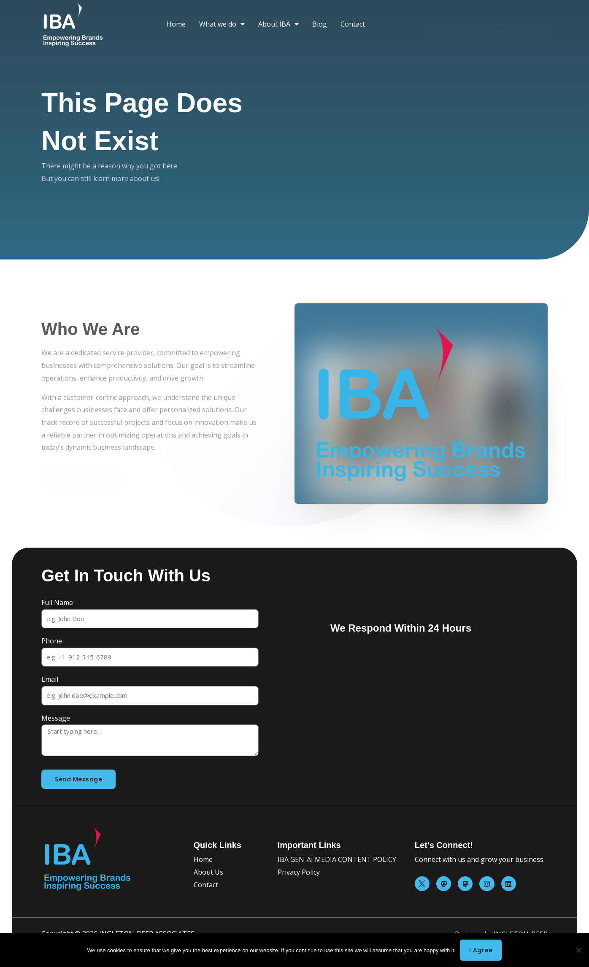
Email (49, 679)
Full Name (57, 602)
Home (176, 24)
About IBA (278, 24)
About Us (208, 872)
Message (55, 718)
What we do (222, 24)
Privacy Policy (299, 872)
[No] (578, 950)
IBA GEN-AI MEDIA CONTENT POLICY (337, 859)
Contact (352, 24)
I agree (481, 950)
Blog (319, 24)
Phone (51, 641)
